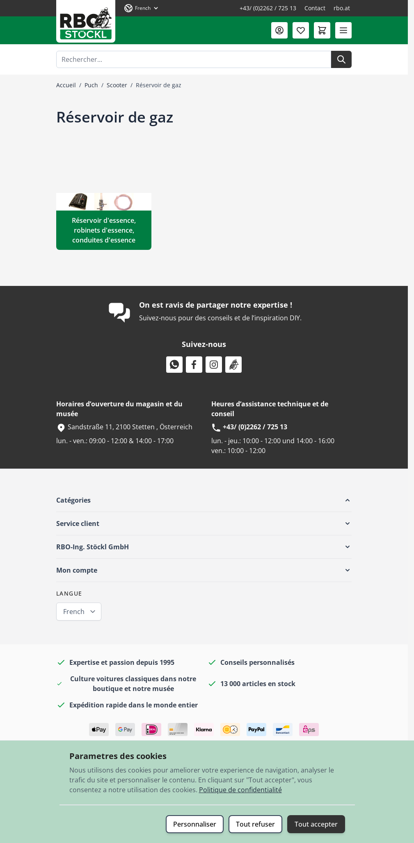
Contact (314, 8)
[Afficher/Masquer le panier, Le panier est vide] (322, 30)
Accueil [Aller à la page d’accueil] (66, 85)
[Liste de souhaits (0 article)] (301, 30)
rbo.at (342, 8)
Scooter (117, 85)
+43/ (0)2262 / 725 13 (268, 8)
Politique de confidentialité (240, 789)
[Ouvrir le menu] (343, 30)
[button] (204, 500)
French (74, 611)
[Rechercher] (341, 59)
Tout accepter (316, 824)
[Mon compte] (279, 30)
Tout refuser (255, 824)
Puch (91, 85)
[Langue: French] (141, 8)
